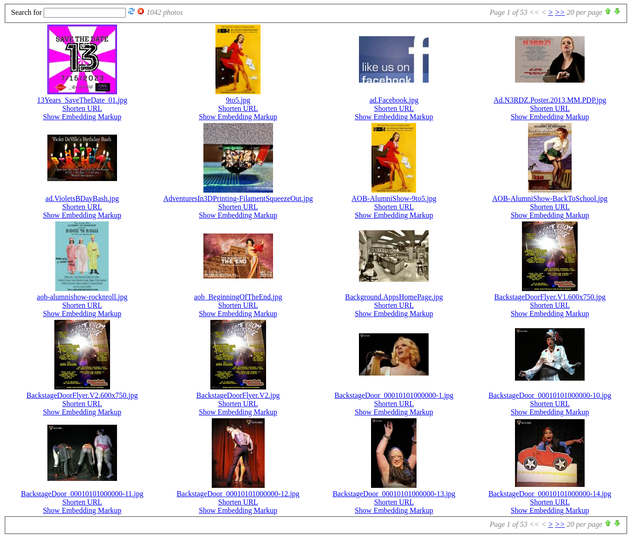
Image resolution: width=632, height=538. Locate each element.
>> (560, 12)
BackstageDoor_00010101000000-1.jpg (393, 395)
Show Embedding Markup (82, 117)
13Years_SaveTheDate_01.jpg (82, 100)
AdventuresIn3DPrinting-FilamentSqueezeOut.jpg (238, 198)
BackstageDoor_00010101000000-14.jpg (550, 494)
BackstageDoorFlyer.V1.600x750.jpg (550, 297)
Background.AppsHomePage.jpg (394, 297)
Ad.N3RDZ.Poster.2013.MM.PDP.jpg (550, 100)
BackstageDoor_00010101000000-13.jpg (393, 494)
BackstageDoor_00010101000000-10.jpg (550, 395)
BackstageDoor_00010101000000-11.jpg (82, 494)
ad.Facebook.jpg (394, 100)
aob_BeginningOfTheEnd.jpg (238, 297)
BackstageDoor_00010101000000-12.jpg (237, 494)
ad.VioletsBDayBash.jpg (82, 198)
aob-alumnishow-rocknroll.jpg (82, 297)
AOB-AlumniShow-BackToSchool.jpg (549, 198)
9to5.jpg (238, 100)
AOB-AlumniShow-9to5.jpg (394, 198)
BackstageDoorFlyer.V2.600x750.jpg (82, 395)
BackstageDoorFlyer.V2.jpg (238, 395)
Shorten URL (82, 108)
